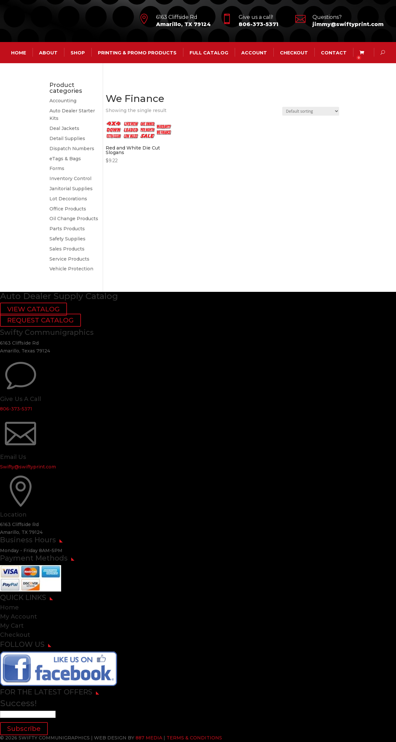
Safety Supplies (67, 239)
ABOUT (48, 52)
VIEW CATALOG (33, 309)
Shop (78, 52)
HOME (18, 52)
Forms (56, 168)
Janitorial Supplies (71, 189)
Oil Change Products (73, 218)
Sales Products (67, 249)
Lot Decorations (68, 199)
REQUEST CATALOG (40, 320)
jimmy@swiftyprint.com (348, 24)
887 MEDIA (149, 738)
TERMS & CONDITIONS (194, 738)
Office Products (67, 209)
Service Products (69, 259)
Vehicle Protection (71, 269)
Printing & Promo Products (137, 52)
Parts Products (67, 229)
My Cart (12, 625)
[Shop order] (310, 111)
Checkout (294, 52)
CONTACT (334, 52)
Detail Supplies (67, 138)
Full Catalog (209, 52)
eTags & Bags (65, 159)
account (254, 52)
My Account (18, 616)
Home (9, 607)
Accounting (62, 101)
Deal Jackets (64, 128)
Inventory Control (70, 178)
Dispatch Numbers (71, 148)
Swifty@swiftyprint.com (28, 467)
